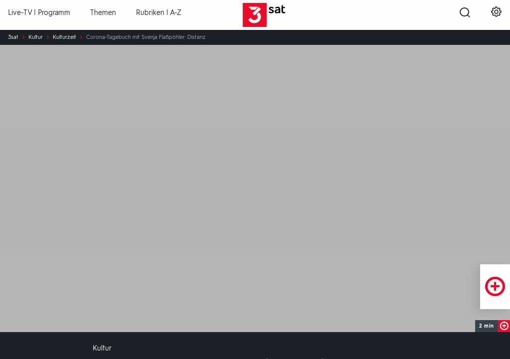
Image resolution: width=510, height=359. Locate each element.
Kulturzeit (64, 37)
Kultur (35, 37)
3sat (13, 37)
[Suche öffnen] (465, 15)
